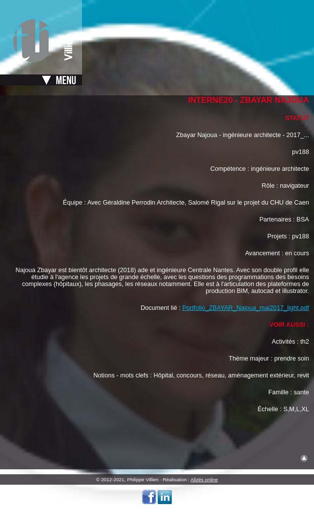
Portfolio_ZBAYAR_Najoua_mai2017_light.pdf (245, 307)
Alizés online (204, 479)
